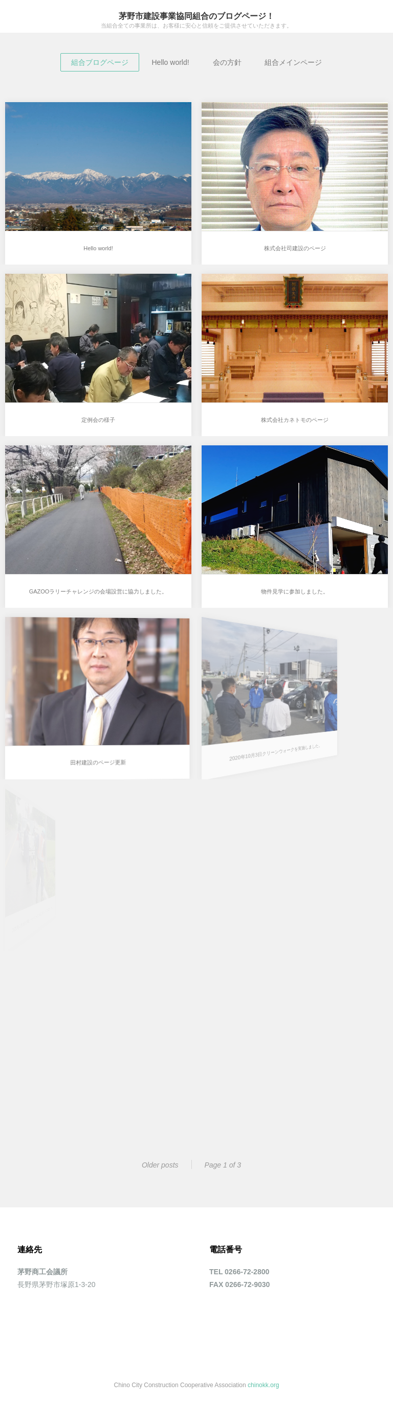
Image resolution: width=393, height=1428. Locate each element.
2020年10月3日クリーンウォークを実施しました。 (248, 747)
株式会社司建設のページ (295, 248)
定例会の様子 (98, 420)
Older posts (160, 1165)
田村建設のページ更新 (94, 756)
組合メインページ (293, 62)
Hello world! (170, 62)
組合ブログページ (99, 62)
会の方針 (227, 62)
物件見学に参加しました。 (295, 591)
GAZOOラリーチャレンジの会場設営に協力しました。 (98, 591)
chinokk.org (263, 1385)
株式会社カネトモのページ (295, 420)
